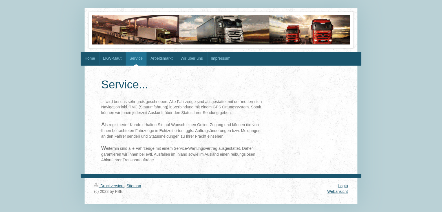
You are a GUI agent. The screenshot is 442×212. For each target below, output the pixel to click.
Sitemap (134, 186)
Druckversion (109, 186)
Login (343, 186)
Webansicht (337, 191)
